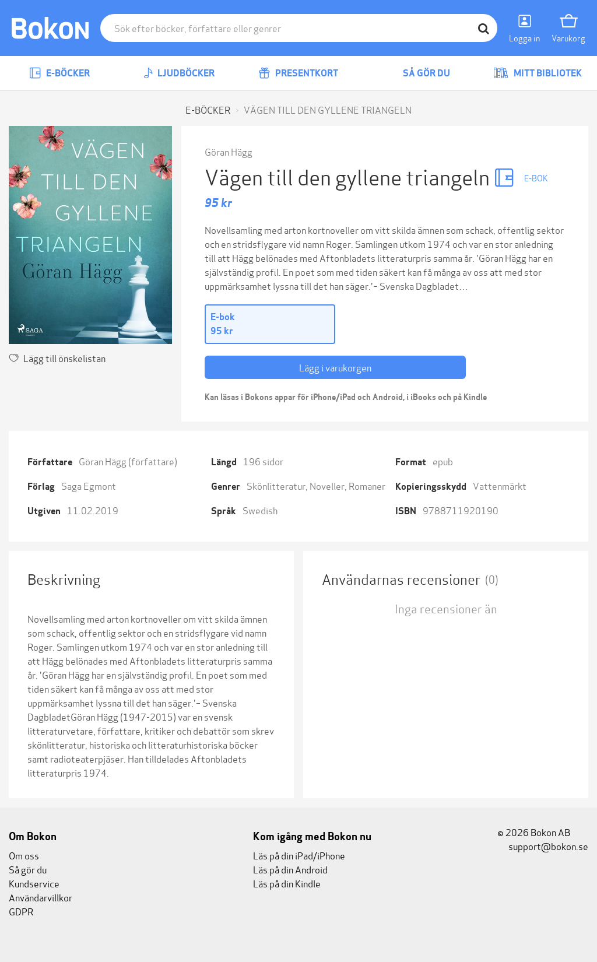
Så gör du (418, 73)
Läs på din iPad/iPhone (299, 855)
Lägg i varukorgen (335, 367)
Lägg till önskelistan (57, 357)
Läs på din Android (290, 869)
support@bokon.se (542, 845)
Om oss (24, 855)
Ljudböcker (179, 73)
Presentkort (298, 73)
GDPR (21, 911)
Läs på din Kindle (287, 883)
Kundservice (34, 883)
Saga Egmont (88, 485)
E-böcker (59, 73)
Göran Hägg (228, 151)
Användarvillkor (40, 897)
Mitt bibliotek (537, 73)
